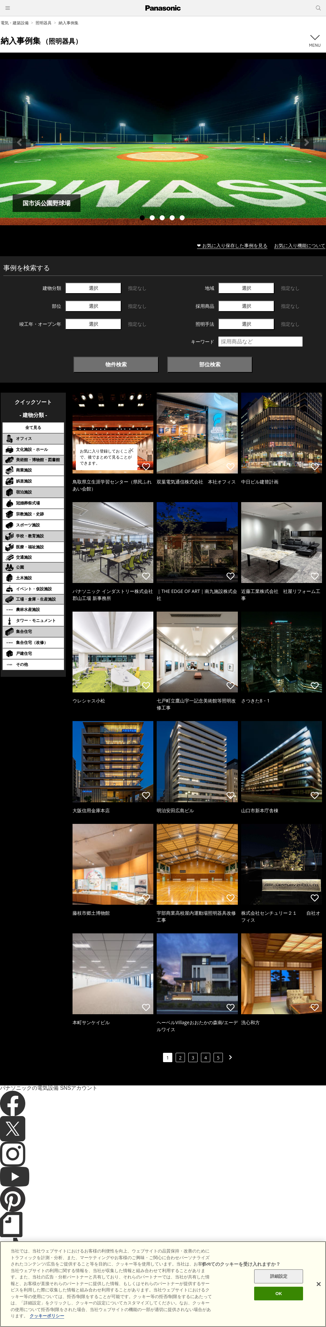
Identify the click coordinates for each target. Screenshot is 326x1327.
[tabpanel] (163, 142)
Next (306, 142)
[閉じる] (318, 1300)
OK (278, 1309)
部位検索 (210, 364)
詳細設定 (279, 1292)
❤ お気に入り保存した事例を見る (232, 245)
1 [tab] (143, 218)
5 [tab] (183, 218)
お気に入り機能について (299, 245)
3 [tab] (163, 218)
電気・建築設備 (15, 23)
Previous (19, 142)
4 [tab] (173, 218)
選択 (93, 288)
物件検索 (116, 364)
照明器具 (44, 23)
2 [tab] (153, 218)
